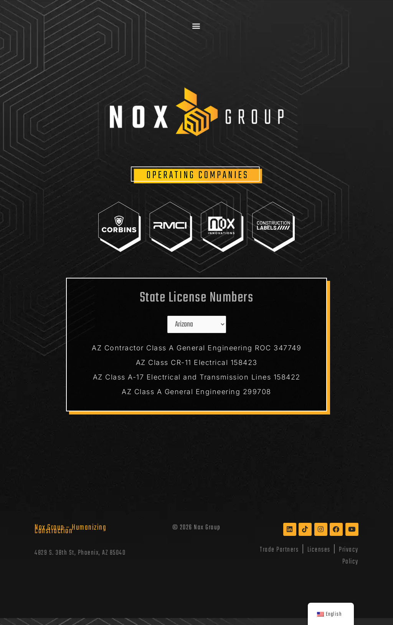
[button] (196, 25)
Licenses (318, 549)
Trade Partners (279, 549)
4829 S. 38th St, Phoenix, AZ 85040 (80, 553)
